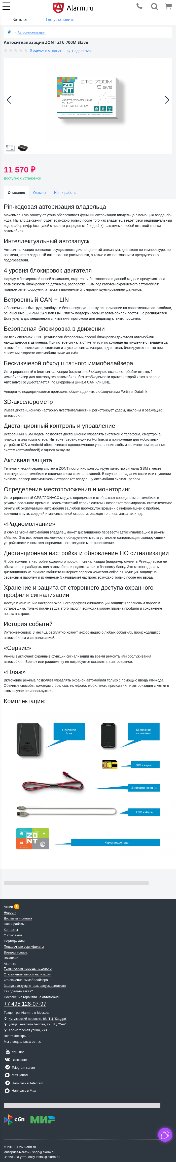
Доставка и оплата (18, 918)
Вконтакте (15, 1060)
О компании (13, 935)
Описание (16, 193)
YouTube (14, 1052)
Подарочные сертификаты (24, 946)
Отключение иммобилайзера (26, 980)
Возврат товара (15, 952)
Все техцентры (15, 1036)
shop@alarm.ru (43, 1152)
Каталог (20, 19)
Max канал (16, 1075)
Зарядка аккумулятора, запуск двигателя (35, 986)
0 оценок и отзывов (45, 50)
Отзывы (39, 193)
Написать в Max (20, 1090)
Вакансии (11, 958)
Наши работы (65, 193)
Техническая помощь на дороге (28, 968)
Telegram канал (19, 1067)
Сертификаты (14, 941)
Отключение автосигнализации (27, 974)
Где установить (60, 19)
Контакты (11, 930)
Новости (10, 912)
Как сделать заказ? (18, 991)
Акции (8, 907)
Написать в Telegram (23, 1083)
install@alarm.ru (47, 1157)
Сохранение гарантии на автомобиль (32, 997)
